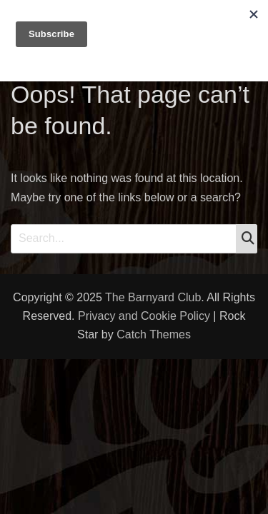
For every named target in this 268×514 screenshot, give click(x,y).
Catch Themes (153, 334)
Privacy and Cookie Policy (144, 316)
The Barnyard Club (153, 297)
